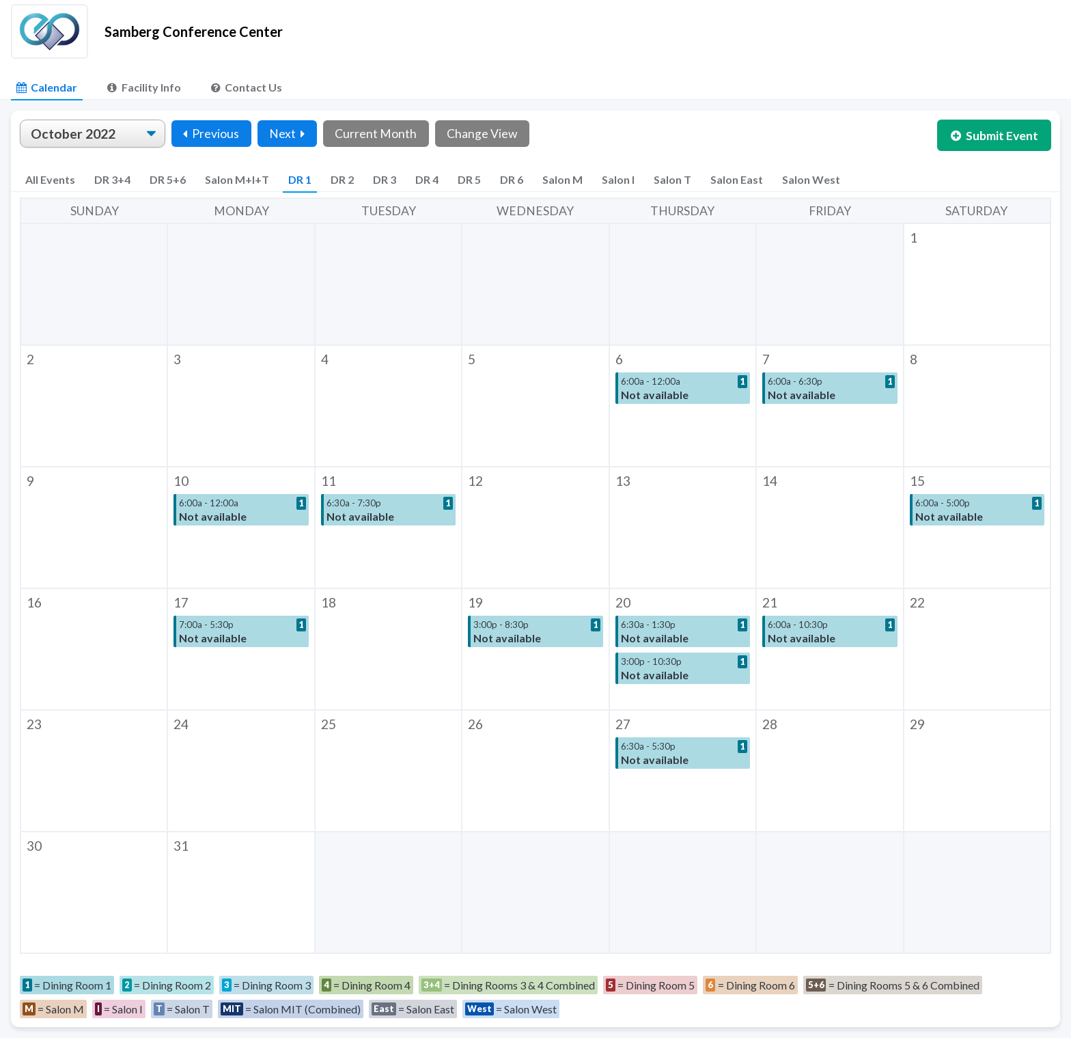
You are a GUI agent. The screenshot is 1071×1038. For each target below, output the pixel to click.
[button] (977, 284)
